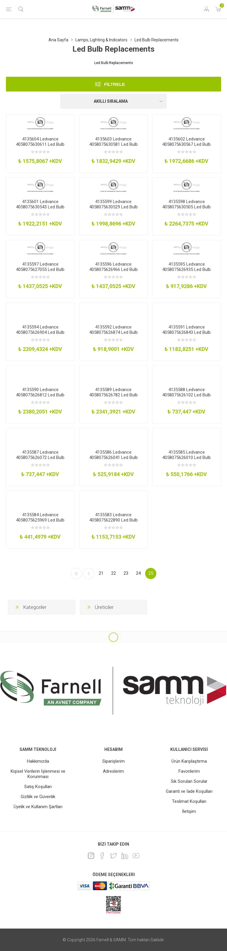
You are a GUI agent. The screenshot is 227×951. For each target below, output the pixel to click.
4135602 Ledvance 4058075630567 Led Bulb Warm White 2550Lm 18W (186, 144)
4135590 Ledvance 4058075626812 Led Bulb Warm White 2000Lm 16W (40, 395)
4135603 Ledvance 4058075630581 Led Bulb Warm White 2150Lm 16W (113, 144)
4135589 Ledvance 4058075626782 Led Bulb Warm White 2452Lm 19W (113, 395)
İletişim (189, 811)
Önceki (88, 573)
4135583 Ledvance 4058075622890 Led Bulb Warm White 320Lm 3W (113, 520)
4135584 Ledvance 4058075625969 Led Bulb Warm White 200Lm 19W (40, 520)
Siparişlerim (113, 761)
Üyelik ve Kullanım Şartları (38, 806)
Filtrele (114, 84)
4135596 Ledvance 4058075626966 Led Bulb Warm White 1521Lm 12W (113, 269)
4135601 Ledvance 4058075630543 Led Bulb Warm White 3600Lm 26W (40, 207)
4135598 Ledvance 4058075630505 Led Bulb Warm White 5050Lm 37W (186, 207)
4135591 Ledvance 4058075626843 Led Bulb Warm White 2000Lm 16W (186, 332)
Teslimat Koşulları (189, 801)
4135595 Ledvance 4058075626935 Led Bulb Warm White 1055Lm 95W (186, 269)
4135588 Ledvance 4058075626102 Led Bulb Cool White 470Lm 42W (186, 395)
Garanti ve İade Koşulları (189, 791)
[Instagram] (91, 855)
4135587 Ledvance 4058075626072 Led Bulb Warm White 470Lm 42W (40, 457)
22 (113, 573)
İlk (76, 573)
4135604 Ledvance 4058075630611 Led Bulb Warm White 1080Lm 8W (40, 144)
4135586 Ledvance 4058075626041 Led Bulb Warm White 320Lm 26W (113, 457)
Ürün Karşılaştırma (189, 761)
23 (126, 573)
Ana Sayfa (58, 39)
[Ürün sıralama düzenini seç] (113, 101)
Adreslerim (113, 771)
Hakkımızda (38, 761)
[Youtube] (136, 855)
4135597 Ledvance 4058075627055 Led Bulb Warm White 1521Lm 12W (40, 269)
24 (138, 573)
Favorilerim (189, 771)
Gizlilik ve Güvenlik (38, 796)
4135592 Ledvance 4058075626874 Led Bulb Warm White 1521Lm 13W (113, 332)
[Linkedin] (124, 855)
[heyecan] (113, 855)
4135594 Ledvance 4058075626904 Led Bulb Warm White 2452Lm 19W (40, 332)
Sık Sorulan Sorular (189, 781)
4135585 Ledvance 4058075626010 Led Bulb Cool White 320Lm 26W (186, 457)
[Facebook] (102, 855)
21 (101, 573)
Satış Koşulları (38, 786)
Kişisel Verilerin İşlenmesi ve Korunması (38, 774)
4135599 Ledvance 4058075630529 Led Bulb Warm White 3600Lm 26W (113, 207)
